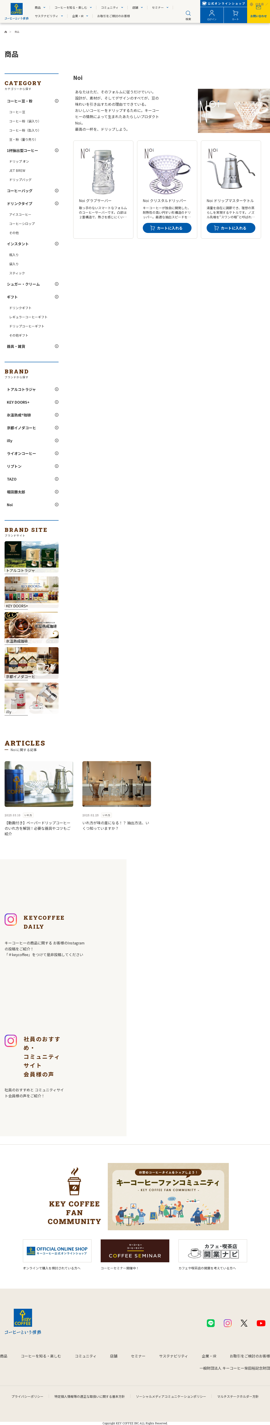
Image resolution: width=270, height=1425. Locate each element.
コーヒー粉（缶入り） (25, 130)
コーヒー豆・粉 (19, 101)
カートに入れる (170, 228)
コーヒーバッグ (19, 190)
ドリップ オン (19, 161)
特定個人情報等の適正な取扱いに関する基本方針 (89, 1396)
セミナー (158, 7)
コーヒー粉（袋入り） (25, 121)
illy (9, 440)
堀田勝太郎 (16, 492)
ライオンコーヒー (21, 453)
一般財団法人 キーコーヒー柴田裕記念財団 (235, 1368)
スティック (17, 273)
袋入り (14, 264)
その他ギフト (18, 335)
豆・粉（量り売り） (23, 139)
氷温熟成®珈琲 (19, 415)
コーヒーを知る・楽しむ (70, 7)
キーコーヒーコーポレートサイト (6, 32)
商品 (38, 7)
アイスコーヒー (20, 214)
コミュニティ (110, 7)
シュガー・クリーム (23, 284)
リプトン (14, 466)
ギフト (12, 297)
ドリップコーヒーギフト (26, 326)
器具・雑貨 (16, 346)
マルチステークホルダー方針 (238, 1396)
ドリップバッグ (20, 179)
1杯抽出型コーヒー (22, 150)
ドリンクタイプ (19, 203)
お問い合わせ (258, 16)
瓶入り (14, 254)
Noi (10, 504)
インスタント (18, 243)
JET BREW (17, 170)
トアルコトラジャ (21, 389)
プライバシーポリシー (27, 1396)
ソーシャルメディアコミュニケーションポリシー (171, 1396)
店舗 (135, 7)
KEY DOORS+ (18, 402)
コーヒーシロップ (22, 223)
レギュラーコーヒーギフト (28, 317)
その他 (14, 232)
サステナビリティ (46, 16)
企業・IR (78, 16)
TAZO (11, 479)
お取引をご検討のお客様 (113, 16)
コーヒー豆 (17, 112)
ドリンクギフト (20, 308)
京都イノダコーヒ (21, 427)
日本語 (259, 4)
